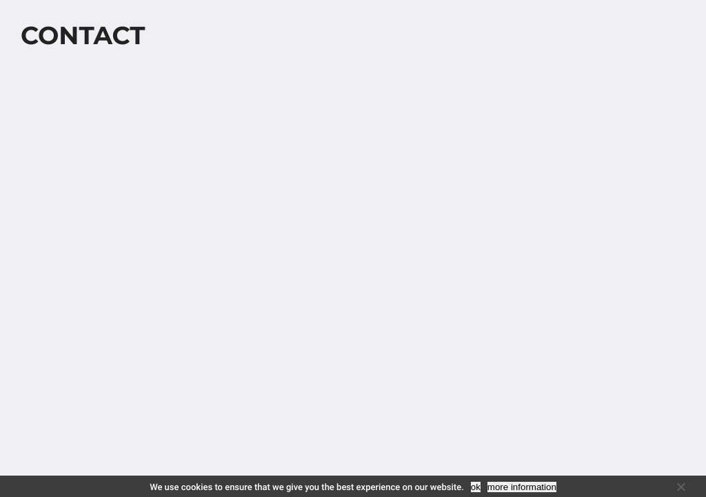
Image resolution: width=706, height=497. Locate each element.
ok (476, 487)
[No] (680, 487)
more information (521, 487)
